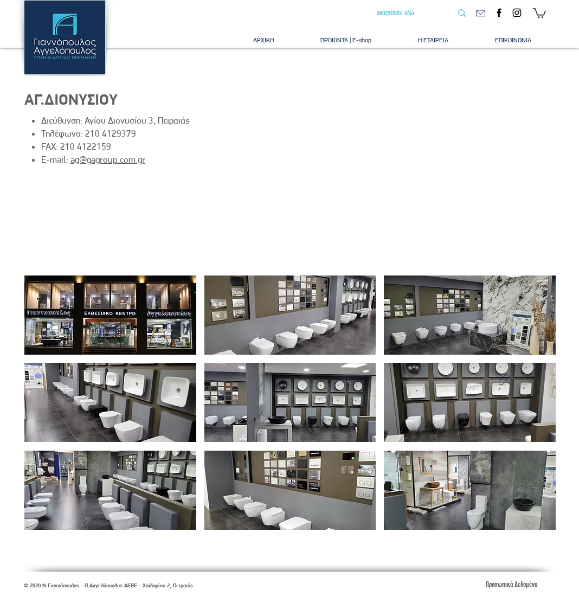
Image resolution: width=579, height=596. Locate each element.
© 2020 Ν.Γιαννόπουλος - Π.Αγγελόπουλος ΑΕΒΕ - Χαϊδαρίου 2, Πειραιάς (108, 585)
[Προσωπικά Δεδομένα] (511, 584)
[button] (539, 12)
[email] (480, 13)
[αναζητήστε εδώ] (406, 13)
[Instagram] (517, 12)
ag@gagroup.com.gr (107, 159)
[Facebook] (499, 12)
